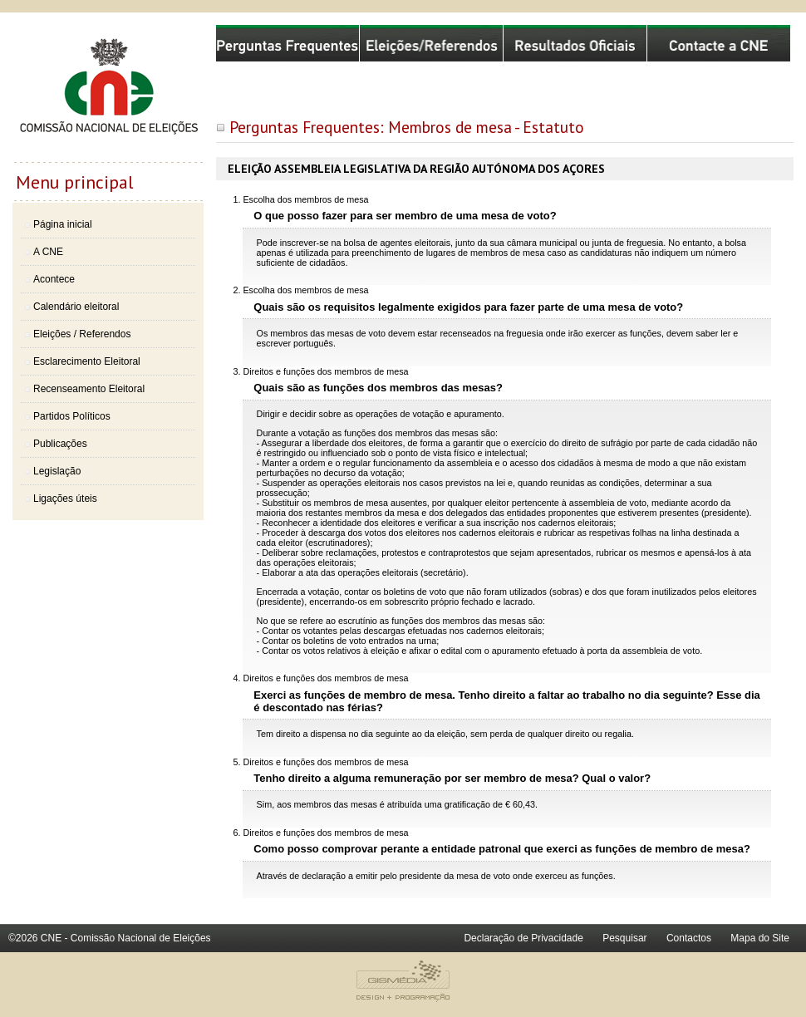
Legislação (57, 471)
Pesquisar (624, 938)
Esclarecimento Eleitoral (86, 361)
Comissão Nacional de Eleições (108, 93)
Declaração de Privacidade (523, 938)
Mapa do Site (759, 938)
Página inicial (62, 224)
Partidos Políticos (72, 416)
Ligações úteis (65, 498)
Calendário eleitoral (76, 306)
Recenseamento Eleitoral (89, 389)
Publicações (60, 444)
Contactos (688, 938)
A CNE (48, 252)
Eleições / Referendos (81, 334)
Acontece (54, 279)
